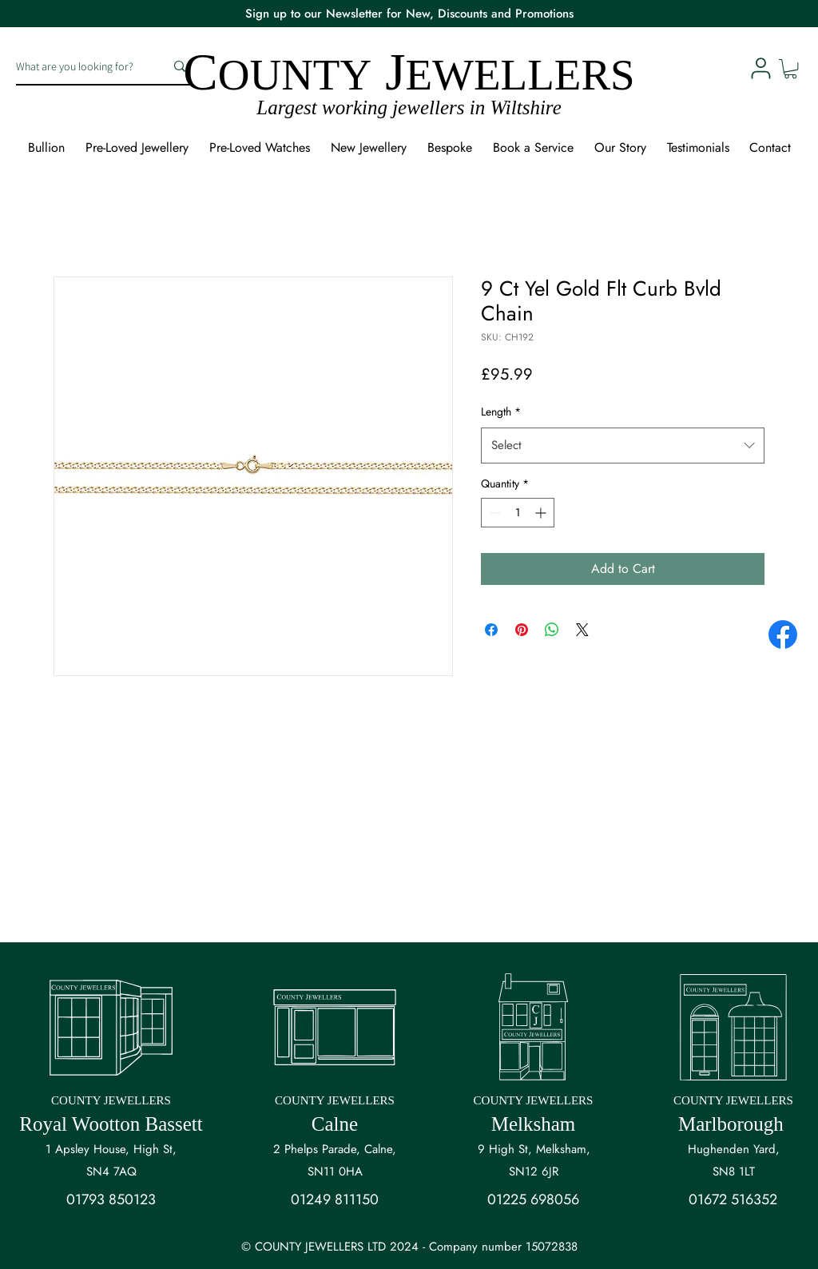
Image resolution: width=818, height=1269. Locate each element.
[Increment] (542, 513)
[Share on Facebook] (491, 629)
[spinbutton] (517, 513)
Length (501, 412)
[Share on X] (582, 629)
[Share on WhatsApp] (552, 629)
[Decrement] (493, 513)
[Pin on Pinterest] (521, 629)
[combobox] (622, 445)
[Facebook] (783, 634)
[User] (760, 68)
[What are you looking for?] (78, 66)
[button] (790, 68)
